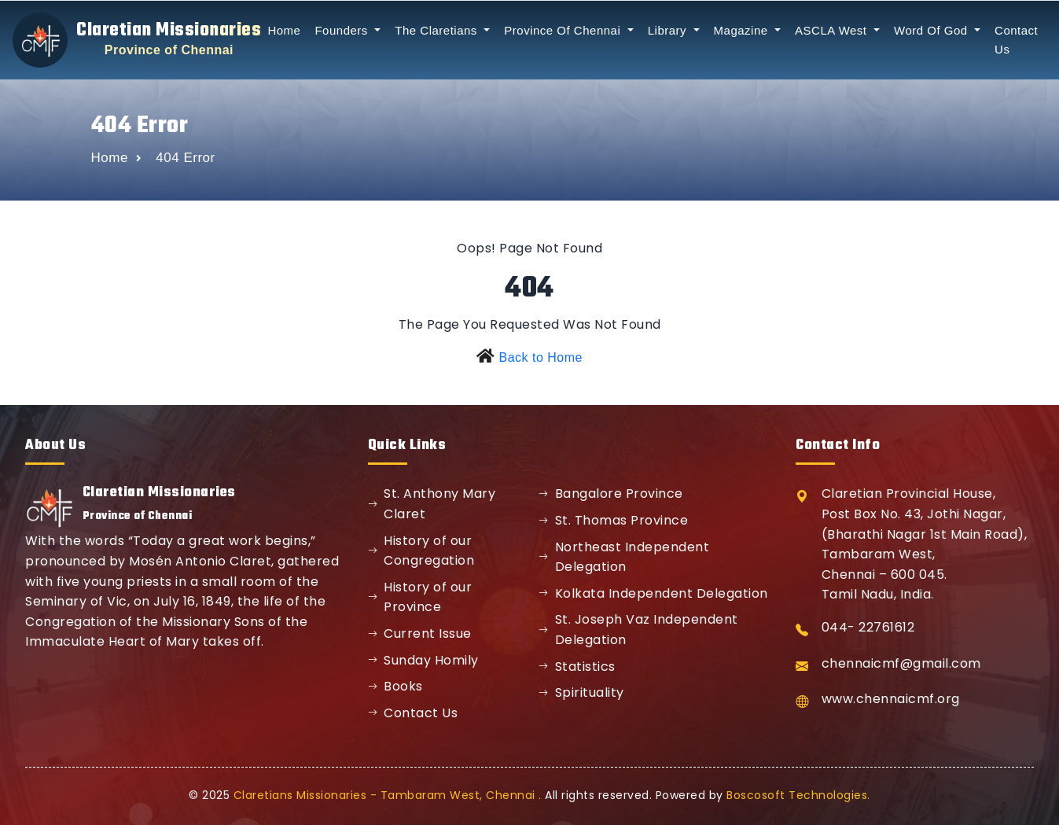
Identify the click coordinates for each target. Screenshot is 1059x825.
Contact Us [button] (1016, 40)
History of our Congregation (421, 551)
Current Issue (420, 633)
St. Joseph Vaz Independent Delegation (638, 629)
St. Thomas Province (613, 520)
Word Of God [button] (932, 30)
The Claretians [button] (437, 30)
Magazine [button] (743, 30)
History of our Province (420, 597)
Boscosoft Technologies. (798, 795)
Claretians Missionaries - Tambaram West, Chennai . (387, 795)
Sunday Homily (423, 660)
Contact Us (413, 713)
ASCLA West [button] (832, 30)
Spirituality (581, 692)
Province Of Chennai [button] (564, 30)
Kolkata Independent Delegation (653, 593)
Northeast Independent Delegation (624, 557)
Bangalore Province (611, 493)
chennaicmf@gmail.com (901, 663)
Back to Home (540, 357)
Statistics (577, 666)
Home (283, 30)
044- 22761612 (868, 627)
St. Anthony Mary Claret (432, 503)
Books (395, 686)
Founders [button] (342, 30)
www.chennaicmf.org (891, 699)
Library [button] (669, 30)
